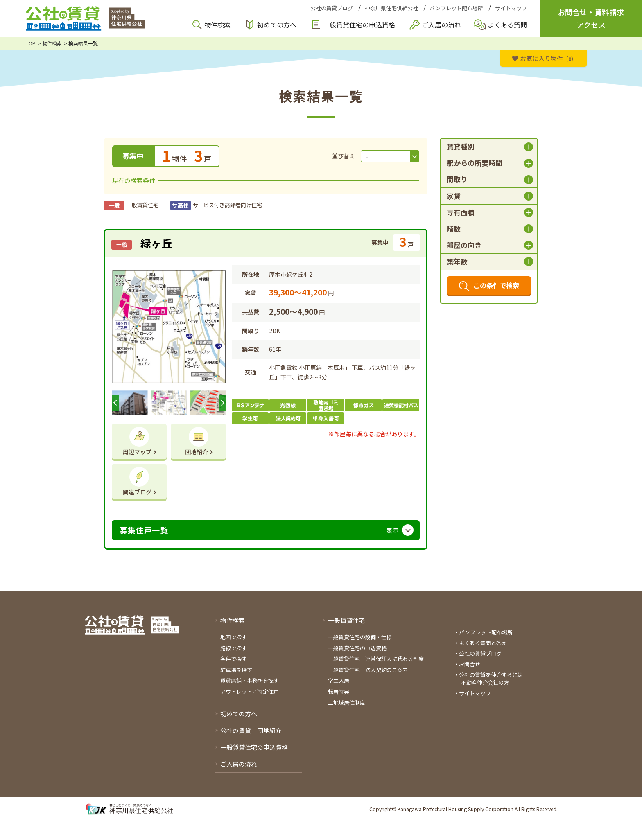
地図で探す (233, 637)
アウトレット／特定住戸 (249, 691)
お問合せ (469, 664)
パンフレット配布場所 (456, 8)
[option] (169, 326)
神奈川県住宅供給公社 (391, 8)
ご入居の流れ (441, 24)
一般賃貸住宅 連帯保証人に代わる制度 (376, 659)
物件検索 (217, 24)
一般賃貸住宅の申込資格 (359, 24)
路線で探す (233, 648)
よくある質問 (507, 24)
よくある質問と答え (483, 643)
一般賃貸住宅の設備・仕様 (360, 637)
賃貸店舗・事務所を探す (249, 680)
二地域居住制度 (346, 702)
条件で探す (233, 659)
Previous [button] (115, 403)
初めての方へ (276, 24)
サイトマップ (511, 8)
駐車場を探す (236, 670)
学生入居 (338, 680)
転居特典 (338, 691)
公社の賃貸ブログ (331, 8)
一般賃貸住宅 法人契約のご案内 (368, 670)
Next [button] (222, 403)
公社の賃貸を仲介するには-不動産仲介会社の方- (491, 679)
